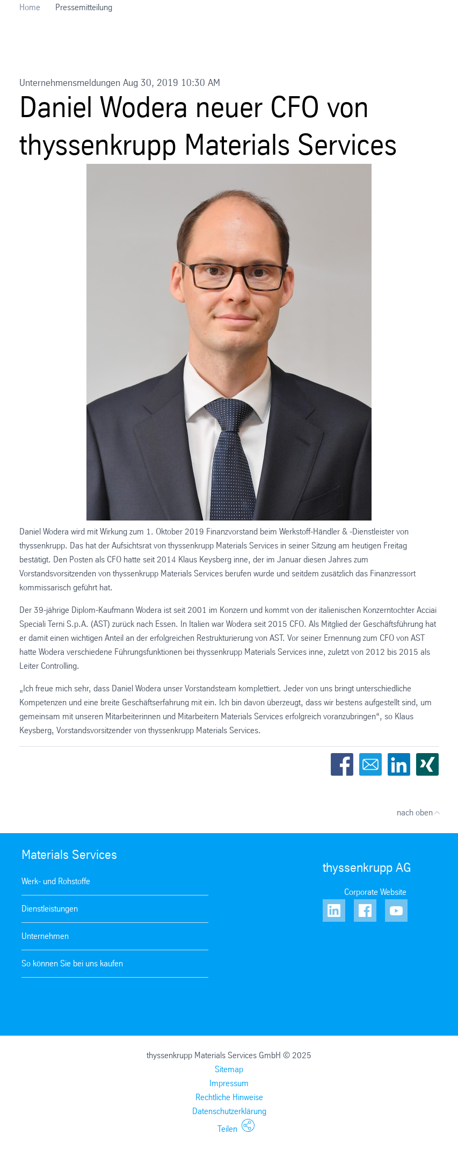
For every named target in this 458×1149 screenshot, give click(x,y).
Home (29, 7)
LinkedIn (399, 764)
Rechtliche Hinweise (229, 1097)
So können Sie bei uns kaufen (72, 963)
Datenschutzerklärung (229, 1111)
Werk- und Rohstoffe (55, 881)
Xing (427, 764)
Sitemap (229, 1069)
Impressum (229, 1083)
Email (370, 764)
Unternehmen (45, 936)
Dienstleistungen (49, 909)
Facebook (342, 764)
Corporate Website (375, 892)
